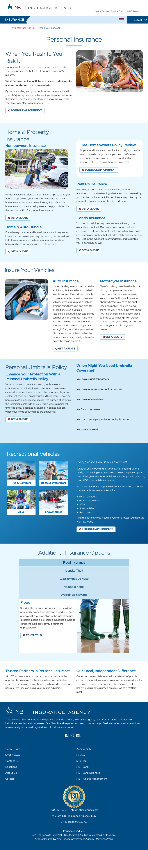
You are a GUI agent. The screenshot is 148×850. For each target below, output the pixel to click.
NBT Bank (133, 11)
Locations (11, 766)
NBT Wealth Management (91, 778)
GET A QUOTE (18, 218)
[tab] (39, 453)
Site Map (81, 760)
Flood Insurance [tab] (74, 562)
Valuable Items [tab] (74, 587)
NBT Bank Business (88, 772)
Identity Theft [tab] (74, 570)
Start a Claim (118, 11)
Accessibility (83, 748)
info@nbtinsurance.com (84, 809)
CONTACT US (32, 635)
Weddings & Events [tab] (74, 595)
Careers (9, 778)
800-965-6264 (59, 809)
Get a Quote (102, 11)
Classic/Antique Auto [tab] (74, 579)
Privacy (80, 754)
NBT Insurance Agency (23, 28)
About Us (11, 772)
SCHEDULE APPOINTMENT (25, 110)
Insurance (14, 19)
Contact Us (12, 760)
